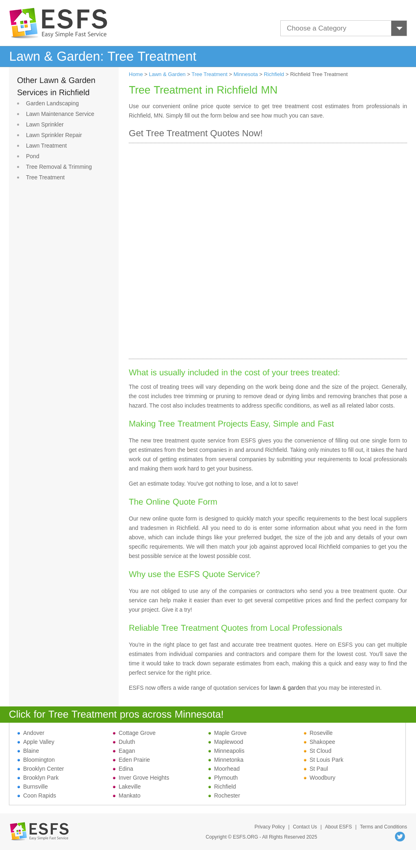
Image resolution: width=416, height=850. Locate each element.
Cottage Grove (134, 733)
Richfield (274, 74)
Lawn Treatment (46, 145)
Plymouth (223, 777)
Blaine (28, 751)
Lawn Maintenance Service (60, 114)
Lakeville (127, 786)
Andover (30, 733)
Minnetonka (225, 759)
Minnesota (246, 74)
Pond (32, 156)
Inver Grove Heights (141, 777)
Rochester (224, 795)
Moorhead (224, 768)
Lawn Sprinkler (45, 124)
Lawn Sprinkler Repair (54, 135)
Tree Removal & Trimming (59, 166)
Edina (123, 768)
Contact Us (305, 827)
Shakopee (319, 742)
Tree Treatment (45, 177)
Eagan (124, 751)
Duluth (124, 742)
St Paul (316, 768)
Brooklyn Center (40, 768)
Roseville (318, 733)
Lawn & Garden (167, 74)
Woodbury (320, 777)
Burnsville (32, 786)
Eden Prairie (131, 759)
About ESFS (338, 827)
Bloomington (36, 759)
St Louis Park (323, 759)
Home (136, 74)
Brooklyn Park (37, 777)
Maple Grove (227, 733)
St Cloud (318, 751)
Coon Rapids (36, 795)
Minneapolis (226, 751)
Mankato (127, 795)
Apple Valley (35, 742)
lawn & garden (287, 687)
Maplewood (225, 742)
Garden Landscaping (52, 103)
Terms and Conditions (383, 827)
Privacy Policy (269, 827)
